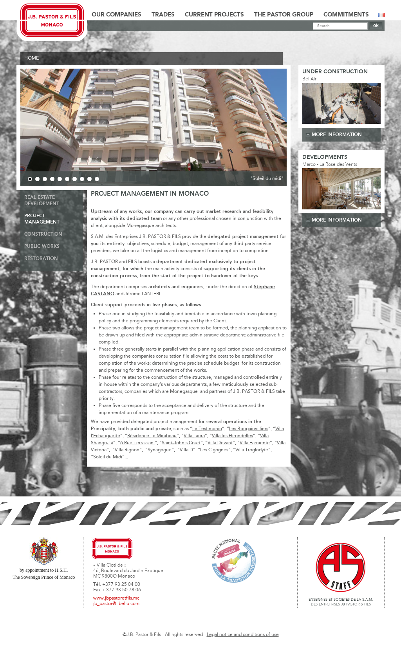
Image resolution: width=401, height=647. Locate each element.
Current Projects (214, 15)
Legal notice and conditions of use (243, 635)
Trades (163, 15)
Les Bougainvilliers (248, 429)
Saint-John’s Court (181, 443)
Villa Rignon (127, 450)
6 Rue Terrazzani (137, 443)
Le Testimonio (207, 429)
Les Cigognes (214, 450)
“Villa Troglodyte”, (252, 450)
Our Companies (116, 15)
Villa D (186, 450)
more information (337, 134)
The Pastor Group (283, 15)
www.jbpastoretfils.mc (116, 598)
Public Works (42, 246)
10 (97, 179)
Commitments (346, 15)
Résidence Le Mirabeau (152, 436)
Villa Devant (220, 443)
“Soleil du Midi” (108, 457)
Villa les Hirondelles (232, 436)
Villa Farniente (255, 443)
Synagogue (160, 450)
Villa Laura (194, 436)
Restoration (41, 258)
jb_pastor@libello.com (116, 604)
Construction (43, 234)
